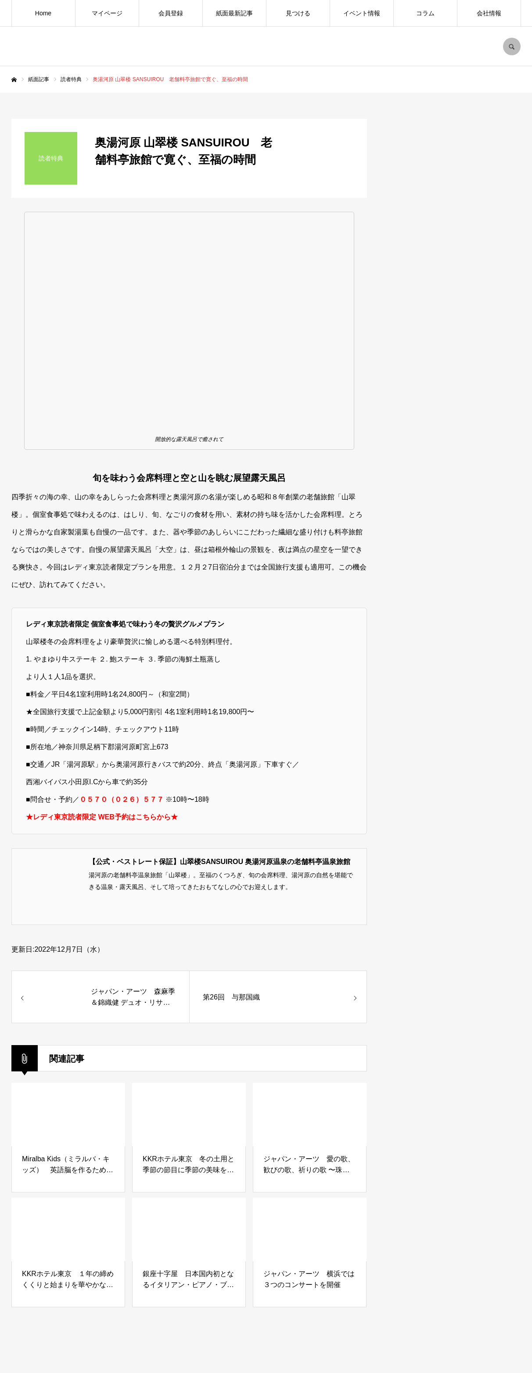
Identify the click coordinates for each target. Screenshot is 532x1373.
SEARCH (512, 46)
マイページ (107, 13)
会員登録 (170, 13)
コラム (425, 13)
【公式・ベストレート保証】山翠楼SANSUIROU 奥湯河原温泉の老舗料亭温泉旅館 (219, 861)
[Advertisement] (455, 804)
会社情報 (489, 13)
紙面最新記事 (234, 13)
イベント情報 (361, 13)
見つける (298, 13)
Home (43, 13)
